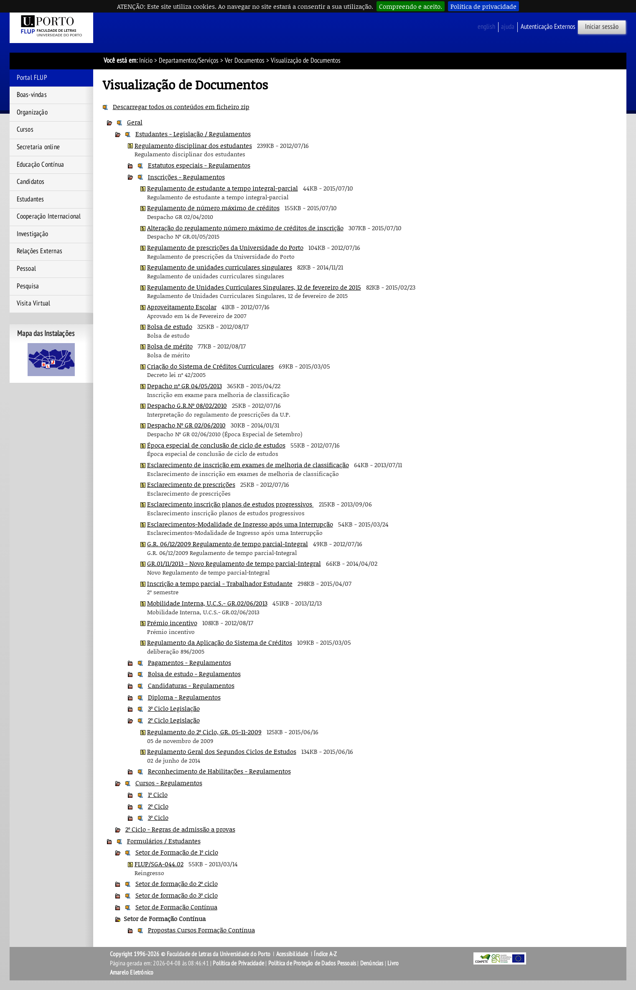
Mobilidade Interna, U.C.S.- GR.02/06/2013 (207, 603)
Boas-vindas (32, 95)
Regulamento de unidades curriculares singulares (219, 267)
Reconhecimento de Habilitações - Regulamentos (219, 771)
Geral (134, 122)
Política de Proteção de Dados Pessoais (312, 963)
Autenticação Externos (548, 27)
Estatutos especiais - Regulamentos (199, 165)
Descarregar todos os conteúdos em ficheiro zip (181, 106)
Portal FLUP (32, 78)
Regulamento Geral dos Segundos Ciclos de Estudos (221, 751)
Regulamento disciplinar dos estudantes (193, 145)
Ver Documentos (245, 60)
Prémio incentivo (172, 622)
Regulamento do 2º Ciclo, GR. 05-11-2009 (204, 732)
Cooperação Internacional (49, 216)
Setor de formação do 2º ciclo (176, 883)
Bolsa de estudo (169, 326)
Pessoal (26, 269)
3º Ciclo (158, 817)
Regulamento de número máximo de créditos (213, 208)
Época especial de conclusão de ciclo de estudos (216, 445)
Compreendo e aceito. (410, 6)
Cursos (25, 129)
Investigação (32, 234)
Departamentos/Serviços (189, 60)
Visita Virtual (34, 303)
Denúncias (372, 963)
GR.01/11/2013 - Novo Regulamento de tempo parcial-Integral (234, 563)
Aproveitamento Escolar (181, 307)
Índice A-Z (325, 954)
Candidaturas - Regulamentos (191, 685)
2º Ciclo (158, 806)
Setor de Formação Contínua (176, 907)
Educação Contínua (40, 164)
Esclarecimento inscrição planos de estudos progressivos (230, 504)
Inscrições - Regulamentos (186, 177)
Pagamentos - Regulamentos (189, 662)
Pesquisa (28, 286)
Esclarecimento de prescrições (191, 484)
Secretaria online (38, 147)
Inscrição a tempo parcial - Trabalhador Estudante (220, 583)
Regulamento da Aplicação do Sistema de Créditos (219, 642)
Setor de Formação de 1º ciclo (176, 852)
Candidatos (31, 182)
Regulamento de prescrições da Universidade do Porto (225, 247)
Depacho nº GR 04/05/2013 (184, 386)
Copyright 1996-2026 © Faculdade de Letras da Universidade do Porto (191, 954)
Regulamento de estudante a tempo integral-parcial (222, 188)
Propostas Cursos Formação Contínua (201, 930)
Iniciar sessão (601, 27)
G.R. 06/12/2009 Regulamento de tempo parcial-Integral (227, 544)
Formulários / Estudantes (164, 841)
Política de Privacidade (238, 963)
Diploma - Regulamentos (184, 697)
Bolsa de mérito (170, 346)
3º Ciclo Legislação (174, 708)
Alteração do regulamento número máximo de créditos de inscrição (245, 228)
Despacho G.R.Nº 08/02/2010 (187, 405)
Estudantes (30, 199)
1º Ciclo (158, 794)
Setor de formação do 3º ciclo (176, 895)
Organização (32, 112)
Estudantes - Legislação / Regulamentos (193, 134)
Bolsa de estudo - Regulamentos (194, 673)
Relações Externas (39, 251)
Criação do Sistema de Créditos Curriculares (210, 366)
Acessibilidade (292, 954)
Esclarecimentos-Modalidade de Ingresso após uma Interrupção (240, 524)
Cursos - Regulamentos (168, 783)
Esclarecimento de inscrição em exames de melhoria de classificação (248, 465)
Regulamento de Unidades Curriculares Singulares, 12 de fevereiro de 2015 (254, 287)
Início (146, 60)
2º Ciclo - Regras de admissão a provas (180, 829)
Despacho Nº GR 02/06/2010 (186, 425)
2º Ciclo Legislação (174, 720)
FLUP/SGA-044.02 (159, 864)
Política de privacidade (483, 6)
